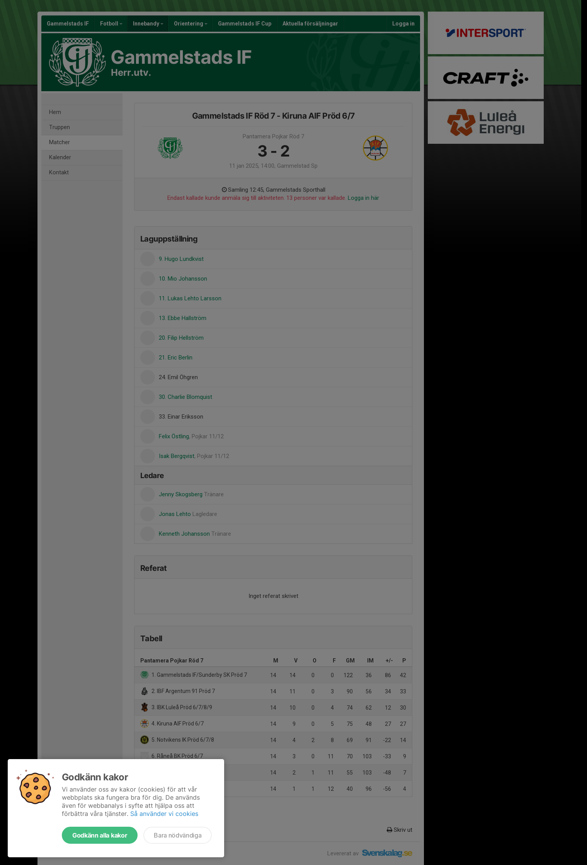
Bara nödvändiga (177, 835)
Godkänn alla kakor (99, 835)
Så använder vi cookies (164, 813)
